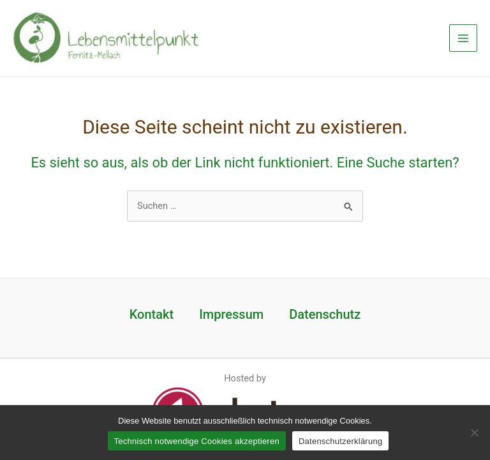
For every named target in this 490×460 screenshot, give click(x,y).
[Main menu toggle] (463, 38)
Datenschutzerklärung (340, 441)
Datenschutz (324, 314)
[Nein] (474, 432)
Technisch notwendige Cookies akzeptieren (196, 441)
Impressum (231, 314)
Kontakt (152, 314)
